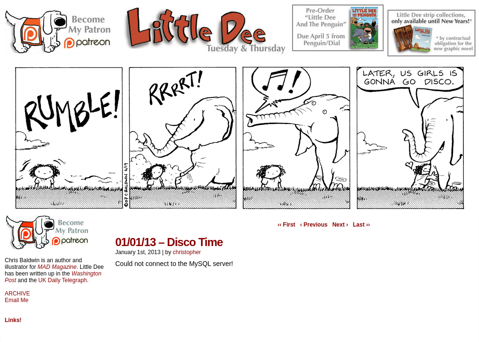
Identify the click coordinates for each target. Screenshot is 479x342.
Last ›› (361, 224)
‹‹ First (286, 224)
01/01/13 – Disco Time (169, 242)
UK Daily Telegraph (62, 280)
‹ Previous (314, 224)
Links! (13, 320)
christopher (187, 252)
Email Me (16, 300)
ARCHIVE (17, 293)
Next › (340, 224)
